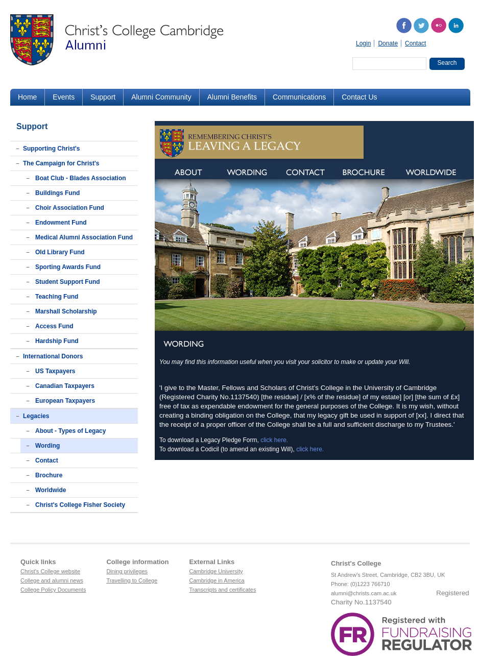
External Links (211, 562)
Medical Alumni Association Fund (84, 237)
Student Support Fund (67, 281)
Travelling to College (131, 580)
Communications (299, 97)
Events (64, 97)
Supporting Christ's (51, 148)
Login (363, 43)
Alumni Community (161, 97)
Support (102, 97)
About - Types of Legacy (70, 430)
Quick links (38, 562)
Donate (388, 43)
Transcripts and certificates (222, 590)
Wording (47, 445)
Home (27, 97)
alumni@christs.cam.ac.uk (364, 593)
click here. (274, 440)
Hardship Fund (57, 341)
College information (137, 562)
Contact (415, 43)
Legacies (36, 416)
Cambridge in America (216, 580)
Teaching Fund (56, 296)
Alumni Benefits (232, 97)
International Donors (53, 356)
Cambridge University (216, 571)
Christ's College (356, 563)
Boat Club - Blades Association (80, 178)
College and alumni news (51, 580)
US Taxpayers (55, 371)
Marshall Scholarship (66, 311)
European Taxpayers (65, 400)
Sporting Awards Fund (68, 267)
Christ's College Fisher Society (80, 504)
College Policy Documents (53, 590)
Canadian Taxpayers (64, 386)
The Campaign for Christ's (61, 163)
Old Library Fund (60, 252)
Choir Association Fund (69, 207)
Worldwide (50, 490)
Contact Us (359, 97)
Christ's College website (50, 571)
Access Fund (54, 326)
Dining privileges (127, 571)
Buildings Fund (57, 193)
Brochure (48, 475)
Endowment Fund (61, 222)
